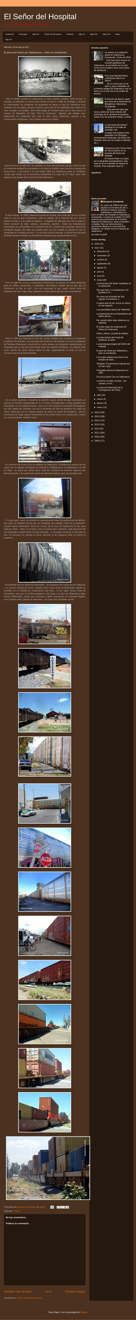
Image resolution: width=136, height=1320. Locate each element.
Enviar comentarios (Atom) (29, 1298)
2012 (97, 429)
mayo (100, 280)
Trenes (17, 1211)
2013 (97, 424)
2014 (97, 420)
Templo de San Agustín (53, 34)
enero (100, 407)
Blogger (83, 1312)
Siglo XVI (8, 40)
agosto (100, 268)
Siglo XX (81, 34)
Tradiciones (9, 34)
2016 (97, 412)
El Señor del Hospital (40, 16)
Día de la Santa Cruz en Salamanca (113, 377)
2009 (97, 441)
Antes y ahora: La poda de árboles (112, 333)
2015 (97, 416)
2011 (97, 433)
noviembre (102, 255)
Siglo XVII (93, 34)
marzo (100, 399)
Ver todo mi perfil (99, 234)
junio (99, 276)
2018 (97, 244)
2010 (97, 437)
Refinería (70, 34)
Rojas (117, 34)
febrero (100, 403)
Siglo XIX (35, 34)
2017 (97, 248)
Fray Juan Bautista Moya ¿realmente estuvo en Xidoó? (116, 78)
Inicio (48, 1291)
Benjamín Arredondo (113, 202)
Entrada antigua (75, 1291)
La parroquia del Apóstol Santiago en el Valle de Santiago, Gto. (116, 127)
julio (99, 272)
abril (99, 395)
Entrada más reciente (17, 1291)
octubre (101, 260)
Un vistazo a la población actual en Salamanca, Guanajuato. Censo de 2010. (118, 54)
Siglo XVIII (106, 34)
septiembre (102, 264)
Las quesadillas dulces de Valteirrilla (113, 310)
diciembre (102, 251)
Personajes (23, 34)
